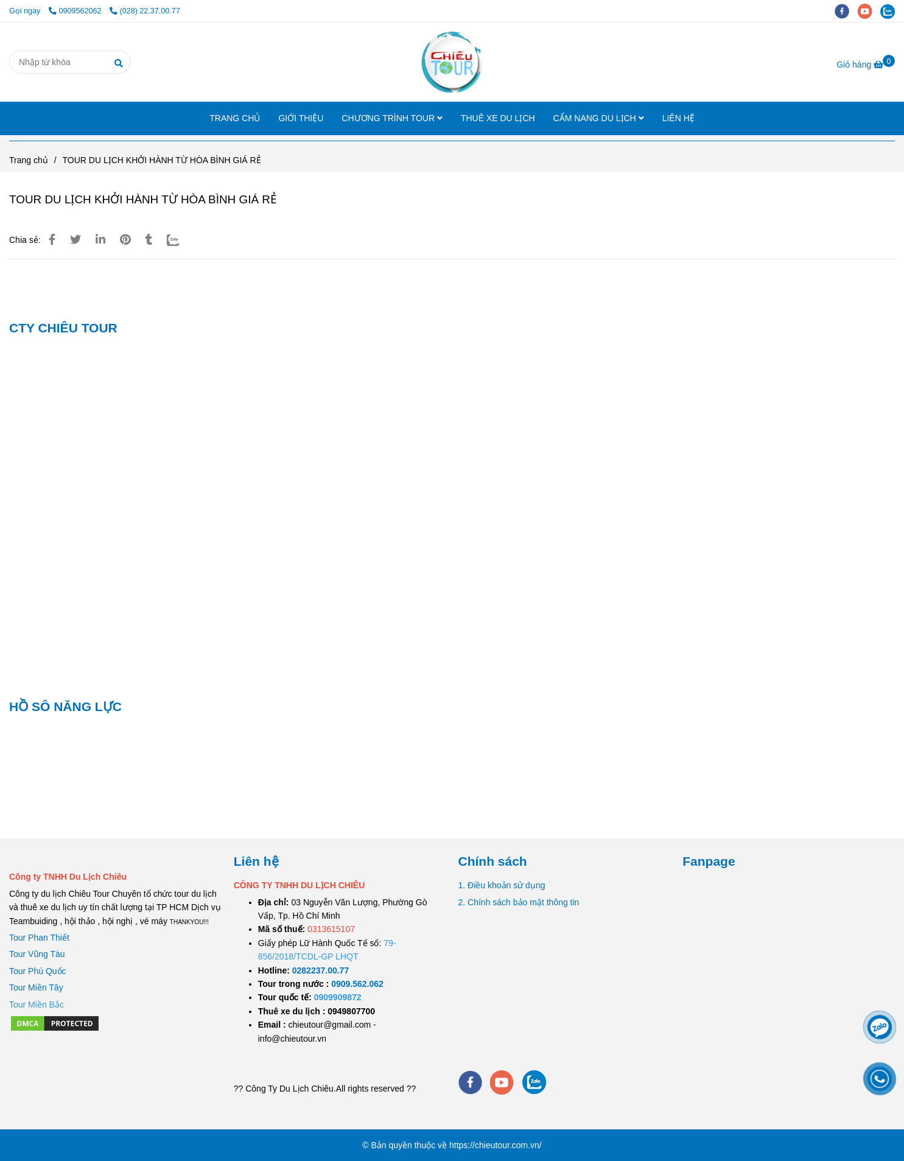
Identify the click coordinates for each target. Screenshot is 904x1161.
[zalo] (890, 11)
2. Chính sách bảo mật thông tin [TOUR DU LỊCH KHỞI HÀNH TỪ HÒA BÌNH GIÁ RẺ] (519, 902)
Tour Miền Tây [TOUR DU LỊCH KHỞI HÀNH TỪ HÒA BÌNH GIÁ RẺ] (36, 987)
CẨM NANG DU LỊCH (598, 118)
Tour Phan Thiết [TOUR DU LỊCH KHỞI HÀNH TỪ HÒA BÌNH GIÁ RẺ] (39, 937)
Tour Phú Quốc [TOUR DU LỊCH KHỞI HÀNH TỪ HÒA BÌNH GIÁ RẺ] (37, 971)
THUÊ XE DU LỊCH (498, 118)
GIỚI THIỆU (300, 118)
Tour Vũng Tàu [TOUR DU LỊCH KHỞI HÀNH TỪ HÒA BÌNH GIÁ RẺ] (37, 954)
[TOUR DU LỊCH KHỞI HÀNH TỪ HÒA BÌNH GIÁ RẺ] (452, 62)
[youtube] (869, 11)
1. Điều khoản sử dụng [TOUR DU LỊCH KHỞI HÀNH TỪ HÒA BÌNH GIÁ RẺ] (501, 885)
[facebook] (846, 11)
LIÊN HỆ (678, 118)
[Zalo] (180, 240)
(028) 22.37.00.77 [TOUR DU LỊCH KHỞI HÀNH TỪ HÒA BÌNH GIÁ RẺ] (145, 11)
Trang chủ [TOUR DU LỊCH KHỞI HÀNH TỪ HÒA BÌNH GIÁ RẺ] (28, 160)
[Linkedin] (100, 240)
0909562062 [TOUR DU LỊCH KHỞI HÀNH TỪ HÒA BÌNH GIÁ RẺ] (76, 11)
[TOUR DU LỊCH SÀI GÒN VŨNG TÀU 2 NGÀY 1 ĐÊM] (320, 970)
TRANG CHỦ (234, 118)
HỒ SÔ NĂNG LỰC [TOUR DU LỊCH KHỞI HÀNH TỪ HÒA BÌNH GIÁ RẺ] (65, 707)
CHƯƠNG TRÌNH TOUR (392, 118)
